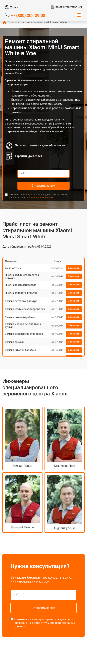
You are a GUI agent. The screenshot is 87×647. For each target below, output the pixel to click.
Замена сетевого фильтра (21, 301)
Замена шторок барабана (20, 349)
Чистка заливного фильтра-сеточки (22, 276)
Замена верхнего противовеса (24, 333)
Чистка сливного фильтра (21, 292)
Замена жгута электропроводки (25, 309)
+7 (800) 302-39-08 (28, 15)
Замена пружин (14, 341)
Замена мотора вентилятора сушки (23, 326)
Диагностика (13, 268)
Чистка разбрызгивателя (20, 284)
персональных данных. (40, 197)
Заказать (74, 268)
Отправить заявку (43, 185)
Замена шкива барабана (20, 317)
